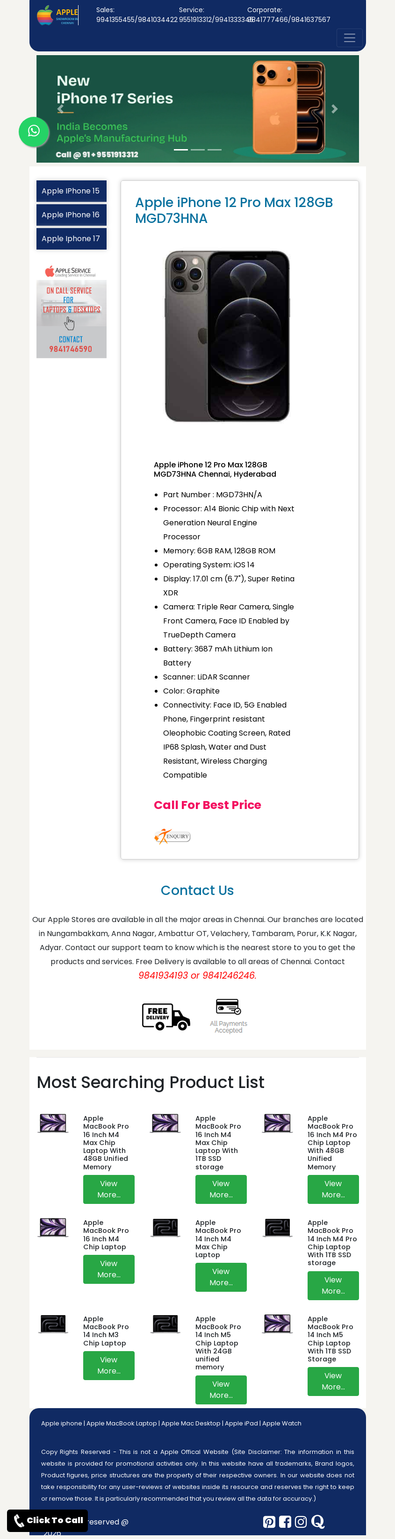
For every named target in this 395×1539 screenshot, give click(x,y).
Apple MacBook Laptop (121, 1423)
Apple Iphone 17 (71, 238)
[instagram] (301, 1522)
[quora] (318, 1522)
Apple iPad (241, 1423)
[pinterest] (269, 1522)
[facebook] (285, 1522)
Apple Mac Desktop (191, 1423)
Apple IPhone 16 (71, 214)
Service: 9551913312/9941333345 (216, 14)
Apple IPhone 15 (71, 191)
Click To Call (47, 1520)
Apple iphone (61, 1423)
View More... (109, 1189)
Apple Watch (282, 1423)
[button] (60, 109)
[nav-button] (350, 38)
